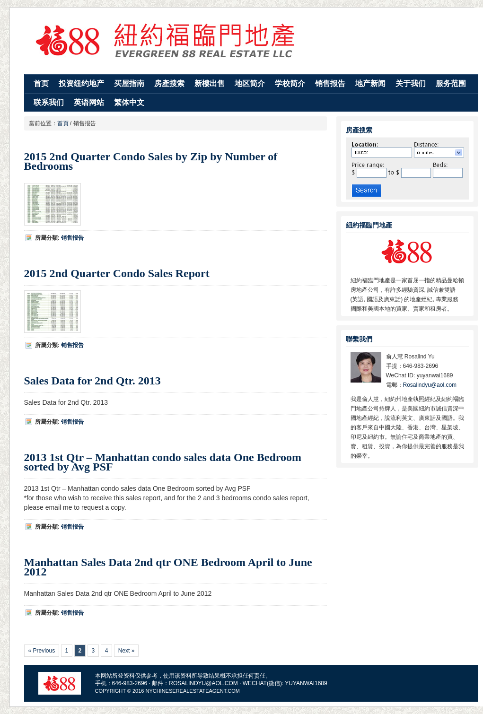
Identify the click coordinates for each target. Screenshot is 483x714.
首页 (41, 83)
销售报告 (330, 83)
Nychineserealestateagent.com (192, 691)
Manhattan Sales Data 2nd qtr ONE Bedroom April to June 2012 (168, 567)
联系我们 (49, 102)
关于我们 (410, 83)
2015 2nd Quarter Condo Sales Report (117, 273)
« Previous (41, 650)
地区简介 (250, 83)
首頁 (63, 123)
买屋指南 (129, 83)
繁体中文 (129, 102)
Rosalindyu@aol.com (430, 385)
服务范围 (451, 83)
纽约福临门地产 (251, 39)
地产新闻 (370, 83)
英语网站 (89, 102)
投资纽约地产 (81, 83)
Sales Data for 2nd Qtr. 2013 (92, 380)
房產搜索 (169, 83)
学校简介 (290, 83)
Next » (126, 650)
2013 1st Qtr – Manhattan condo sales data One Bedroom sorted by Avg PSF (162, 462)
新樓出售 (209, 83)
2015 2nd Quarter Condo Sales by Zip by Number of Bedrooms (151, 161)
